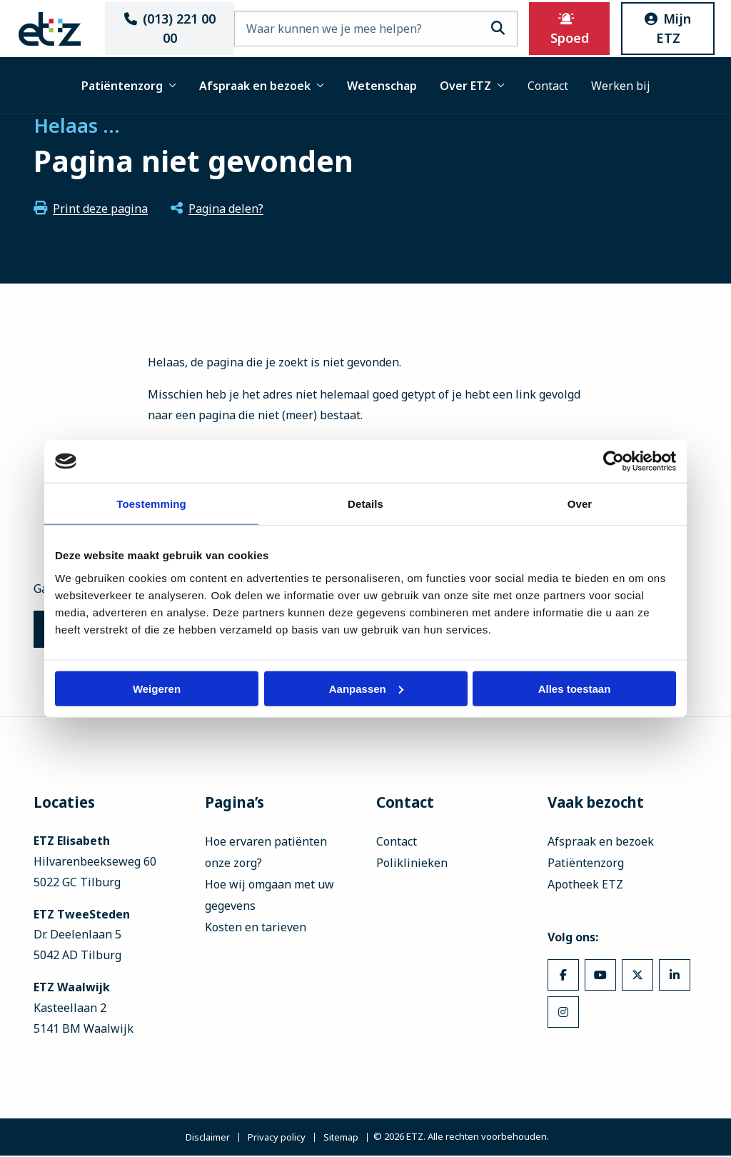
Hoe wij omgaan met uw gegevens (269, 896)
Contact (548, 86)
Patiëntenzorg (128, 86)
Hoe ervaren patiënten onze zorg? (266, 853)
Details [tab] (365, 504)
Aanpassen (366, 688)
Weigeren (157, 688)
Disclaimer (208, 1138)
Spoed (569, 29)
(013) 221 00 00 (172, 28)
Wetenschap (382, 86)
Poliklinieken (412, 864)
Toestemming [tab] (151, 504)
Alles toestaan (574, 688)
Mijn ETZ (663, 28)
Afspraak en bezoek (261, 86)
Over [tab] (580, 504)
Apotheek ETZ (585, 885)
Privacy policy (277, 1138)
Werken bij (620, 86)
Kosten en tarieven (255, 928)
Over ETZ (472, 86)
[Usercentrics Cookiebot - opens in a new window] (613, 461)
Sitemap (340, 1138)
